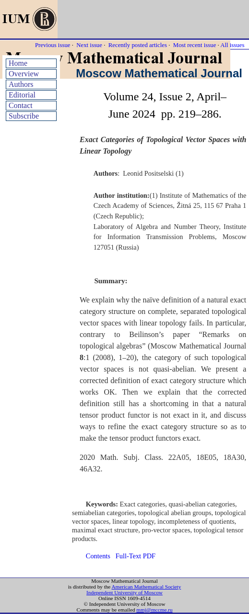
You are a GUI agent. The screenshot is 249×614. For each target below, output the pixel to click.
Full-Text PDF (135, 556)
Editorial (22, 95)
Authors (21, 84)
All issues (232, 45)
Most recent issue (194, 45)
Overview (24, 74)
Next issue (89, 45)
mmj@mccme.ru (154, 610)
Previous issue (53, 45)
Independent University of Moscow (124, 592)
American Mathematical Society (146, 587)
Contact (21, 105)
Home (18, 63)
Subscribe (24, 116)
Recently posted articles (137, 45)
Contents (98, 556)
